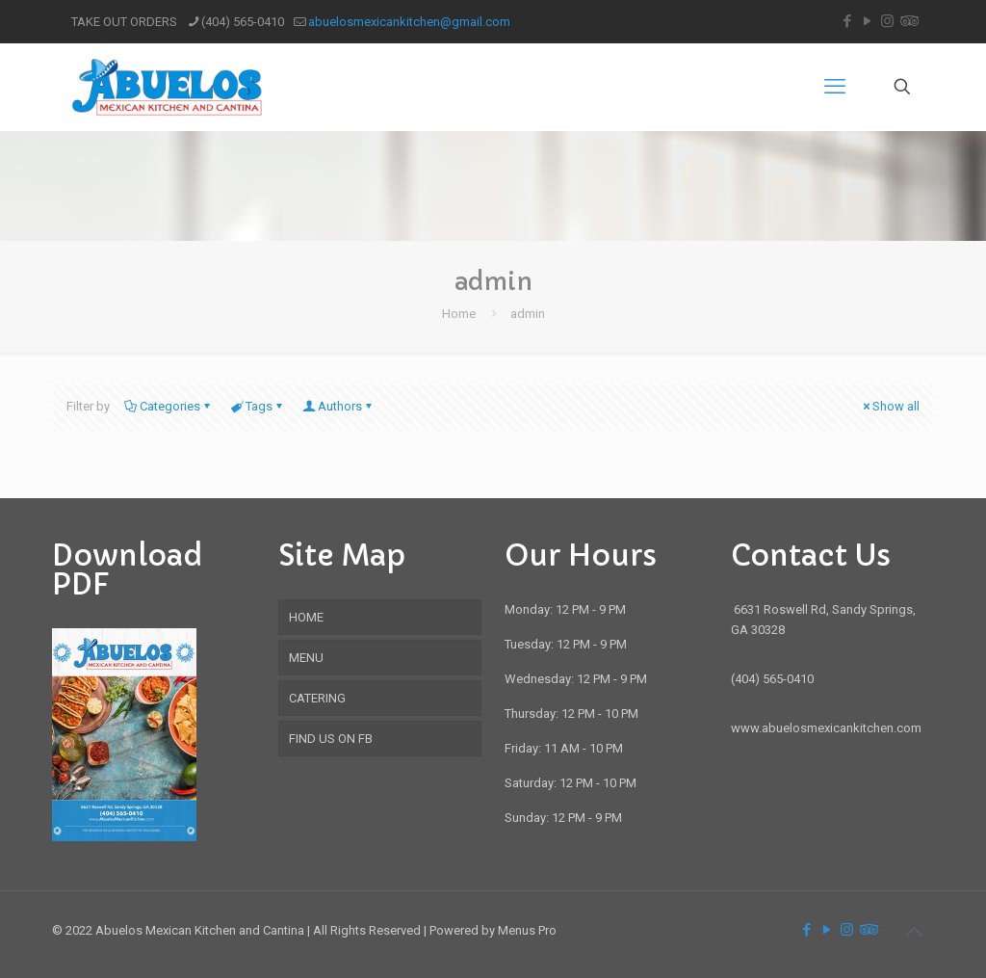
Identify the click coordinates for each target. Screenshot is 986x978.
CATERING (317, 698)
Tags (257, 406)
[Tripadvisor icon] (907, 21)
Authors (338, 406)
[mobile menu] (834, 86)
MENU (306, 657)
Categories (168, 406)
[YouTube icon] (867, 21)
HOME (306, 617)
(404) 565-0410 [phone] (242, 21)
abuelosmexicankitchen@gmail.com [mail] (409, 21)
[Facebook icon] (847, 21)
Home (459, 313)
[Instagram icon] (887, 21)
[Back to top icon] (914, 932)
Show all (890, 406)
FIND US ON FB (331, 738)
